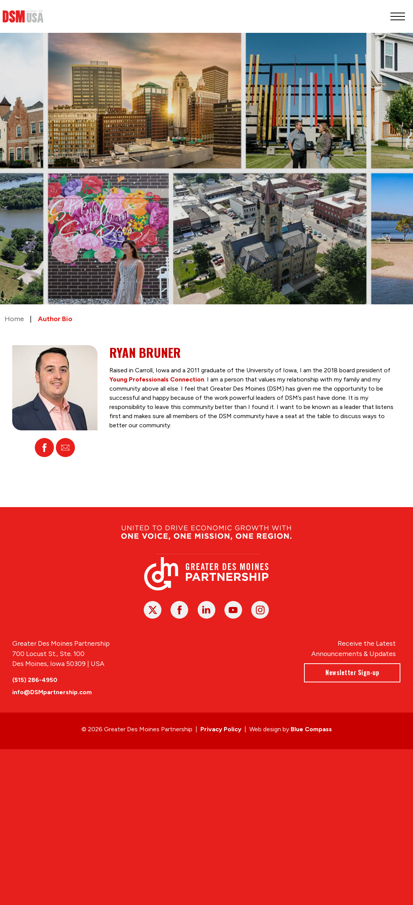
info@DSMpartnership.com (52, 692)
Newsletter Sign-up (352, 672)
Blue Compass (311, 729)
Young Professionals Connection (156, 379)
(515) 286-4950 (34, 680)
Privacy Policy (220, 729)
